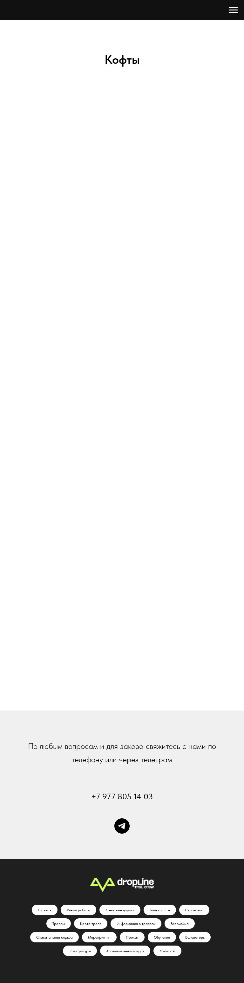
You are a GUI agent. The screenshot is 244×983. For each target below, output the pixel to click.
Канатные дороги (119, 910)
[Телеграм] (122, 826)
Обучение (162, 937)
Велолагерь (195, 937)
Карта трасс (90, 923)
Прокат (132, 937)
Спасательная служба (54, 937)
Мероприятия (99, 937)
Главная (44, 910)
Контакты (167, 951)
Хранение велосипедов (125, 951)
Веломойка (180, 923)
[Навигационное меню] (233, 10)
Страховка (194, 910)
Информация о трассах (136, 923)
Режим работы (78, 910)
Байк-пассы (160, 910)
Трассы (58, 923)
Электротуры (80, 951)
